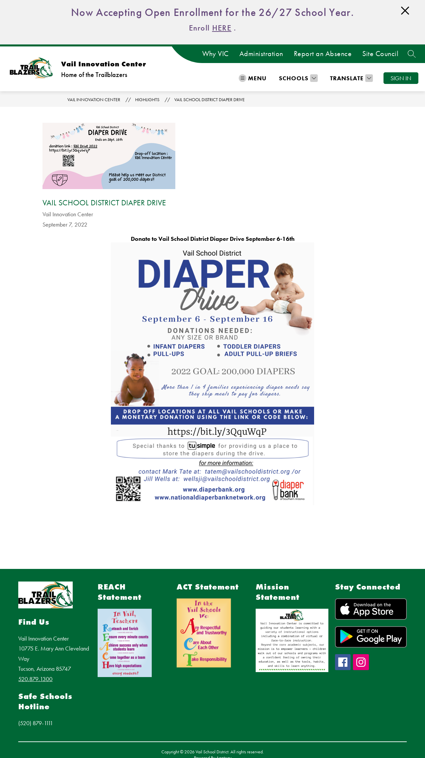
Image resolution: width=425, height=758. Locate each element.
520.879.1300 (35, 679)
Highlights (147, 100)
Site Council (380, 54)
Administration (261, 54)
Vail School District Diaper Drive (209, 100)
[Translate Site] (350, 78)
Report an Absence (323, 54)
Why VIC (215, 54)
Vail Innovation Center (93, 100)
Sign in (400, 78)
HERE (221, 28)
